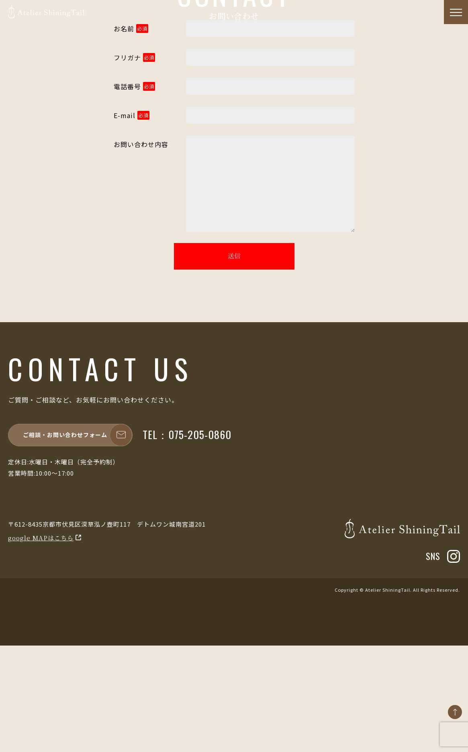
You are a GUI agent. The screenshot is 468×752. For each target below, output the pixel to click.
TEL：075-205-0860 (187, 541)
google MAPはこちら (41, 644)
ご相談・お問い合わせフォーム (77, 541)
